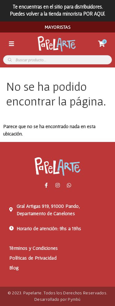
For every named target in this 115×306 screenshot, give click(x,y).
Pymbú (74, 299)
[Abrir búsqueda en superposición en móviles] (57, 59)
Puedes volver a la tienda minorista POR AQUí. (57, 14)
